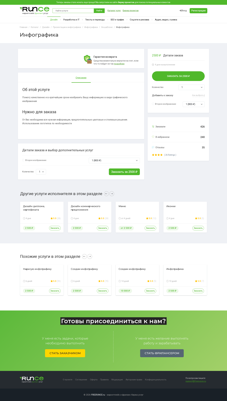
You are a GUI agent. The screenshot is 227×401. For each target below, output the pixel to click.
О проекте (67, 379)
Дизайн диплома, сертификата (34, 208)
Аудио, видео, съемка (166, 19)
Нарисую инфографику (37, 269)
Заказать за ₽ (124, 172)
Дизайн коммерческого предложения (85, 208)
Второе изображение (35, 160)
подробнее (119, 64)
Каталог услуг (114, 10)
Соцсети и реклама (139, 19)
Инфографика (175, 269)
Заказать (54, 228)
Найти (99, 10)
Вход (183, 10)
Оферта (93, 379)
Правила (104, 379)
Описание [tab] (81, 77)
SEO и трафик (117, 19)
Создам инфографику (84, 269)
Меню (122, 206)
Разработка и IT (71, 19)
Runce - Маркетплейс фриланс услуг (35, 10)
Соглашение (81, 379)
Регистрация (198, 10)
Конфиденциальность (155, 379)
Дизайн (54, 19)
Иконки (171, 206)
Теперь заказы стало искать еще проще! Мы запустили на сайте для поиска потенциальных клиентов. (113, 2)
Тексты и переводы (95, 19)
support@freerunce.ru (196, 381)
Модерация (117, 379)
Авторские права (134, 379)
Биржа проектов (131, 10)
